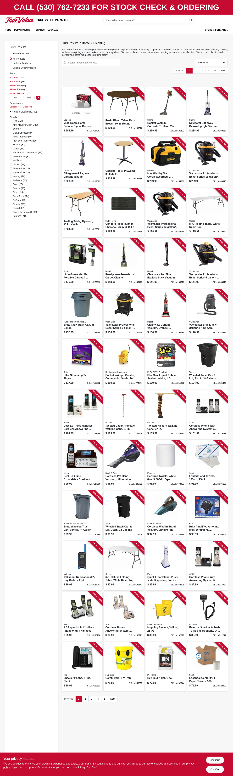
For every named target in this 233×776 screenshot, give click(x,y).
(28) (21, 172)
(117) (18, 120)
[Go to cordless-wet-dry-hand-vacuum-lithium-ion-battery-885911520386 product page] (165, 515)
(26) (19, 176)
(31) (21, 156)
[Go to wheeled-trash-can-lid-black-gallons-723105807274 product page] (207, 364)
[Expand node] (10, 111)
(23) (19, 200)
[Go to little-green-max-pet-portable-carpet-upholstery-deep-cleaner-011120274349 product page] (82, 263)
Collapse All (15, 107)
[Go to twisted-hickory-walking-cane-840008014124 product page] (165, 414)
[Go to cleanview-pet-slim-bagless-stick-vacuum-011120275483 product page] (165, 263)
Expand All (27, 107)
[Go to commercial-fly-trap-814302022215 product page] (124, 666)
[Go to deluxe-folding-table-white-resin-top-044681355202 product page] (124, 566)
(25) (20, 180)
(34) (27, 152)
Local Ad (52, 30)
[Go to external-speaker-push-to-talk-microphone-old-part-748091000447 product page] (207, 616)
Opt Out (214, 769)
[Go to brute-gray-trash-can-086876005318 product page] (82, 313)
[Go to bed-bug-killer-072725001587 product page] (165, 666)
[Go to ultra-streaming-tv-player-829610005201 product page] (82, 364)
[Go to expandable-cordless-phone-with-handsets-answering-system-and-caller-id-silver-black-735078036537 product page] (82, 616)
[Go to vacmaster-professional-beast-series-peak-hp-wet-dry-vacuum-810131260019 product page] (124, 313)
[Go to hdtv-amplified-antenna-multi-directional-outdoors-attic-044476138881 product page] (207, 515)
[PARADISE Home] (19, 20)
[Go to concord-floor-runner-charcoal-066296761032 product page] (124, 213)
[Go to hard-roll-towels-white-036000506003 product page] (165, 465)
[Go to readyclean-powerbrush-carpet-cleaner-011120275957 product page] (124, 263)
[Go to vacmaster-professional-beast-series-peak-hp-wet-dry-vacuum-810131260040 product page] (207, 162)
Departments (22, 30)
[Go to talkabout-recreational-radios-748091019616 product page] (82, 566)
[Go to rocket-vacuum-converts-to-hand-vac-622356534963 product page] (165, 111)
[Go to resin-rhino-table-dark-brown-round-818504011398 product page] (124, 111)
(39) (25, 140)
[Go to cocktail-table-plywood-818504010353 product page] (124, 162)
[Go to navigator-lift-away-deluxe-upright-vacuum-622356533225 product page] (207, 111)
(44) (23, 132)
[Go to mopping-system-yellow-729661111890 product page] (165, 616)
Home (8, 30)
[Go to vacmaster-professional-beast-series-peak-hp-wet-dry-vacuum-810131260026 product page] (165, 213)
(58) (17, 128)
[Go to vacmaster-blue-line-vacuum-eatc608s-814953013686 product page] (207, 313)
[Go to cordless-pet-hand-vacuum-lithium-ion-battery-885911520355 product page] (124, 465)
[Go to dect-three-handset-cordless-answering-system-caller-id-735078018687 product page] (82, 414)
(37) (19, 144)
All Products (19, 59)
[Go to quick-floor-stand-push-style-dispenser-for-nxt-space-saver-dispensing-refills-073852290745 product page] (165, 566)
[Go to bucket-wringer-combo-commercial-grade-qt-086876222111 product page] (124, 364)
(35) (18, 148)
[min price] (15, 98)
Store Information (216, 30)
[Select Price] (38, 98)
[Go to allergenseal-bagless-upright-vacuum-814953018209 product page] (82, 162)
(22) (19, 208)
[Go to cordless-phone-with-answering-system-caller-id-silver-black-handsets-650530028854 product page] (207, 566)
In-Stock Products (22, 63)
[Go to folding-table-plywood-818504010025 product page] (82, 213)
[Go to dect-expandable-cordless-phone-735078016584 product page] (82, 465)
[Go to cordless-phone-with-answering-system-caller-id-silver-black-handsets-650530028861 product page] (207, 414)
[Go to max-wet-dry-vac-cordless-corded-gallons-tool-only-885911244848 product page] (165, 162)
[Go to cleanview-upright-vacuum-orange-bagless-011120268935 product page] (165, 313)
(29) (19, 164)
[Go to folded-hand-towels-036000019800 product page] (207, 465)
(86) (26, 125)
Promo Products (21, 53)
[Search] (191, 20)
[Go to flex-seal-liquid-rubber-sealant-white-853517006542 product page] (165, 364)
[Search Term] (148, 20)
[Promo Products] (11, 53)
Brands (40, 30)
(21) (19, 216)
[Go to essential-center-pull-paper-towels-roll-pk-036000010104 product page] (207, 666)
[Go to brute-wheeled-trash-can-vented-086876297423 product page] (82, 515)
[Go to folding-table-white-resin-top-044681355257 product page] (207, 213)
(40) (22, 136)
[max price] (29, 98)
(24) (18, 192)
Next (223, 70)
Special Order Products (24, 68)
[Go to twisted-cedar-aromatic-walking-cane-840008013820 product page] (124, 414)
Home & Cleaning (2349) (24, 111)
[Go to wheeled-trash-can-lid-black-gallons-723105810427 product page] (124, 515)
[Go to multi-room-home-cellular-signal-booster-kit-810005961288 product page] (82, 111)
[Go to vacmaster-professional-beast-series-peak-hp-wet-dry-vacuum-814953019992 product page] (207, 263)
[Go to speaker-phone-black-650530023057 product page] (82, 666)
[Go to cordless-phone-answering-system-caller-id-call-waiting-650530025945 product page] (124, 616)
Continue (215, 760)
